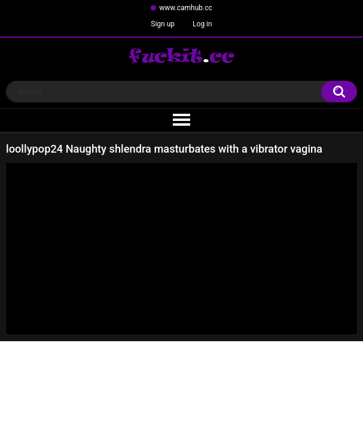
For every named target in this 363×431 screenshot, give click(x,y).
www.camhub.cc (185, 8)
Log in (202, 24)
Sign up (163, 24)
